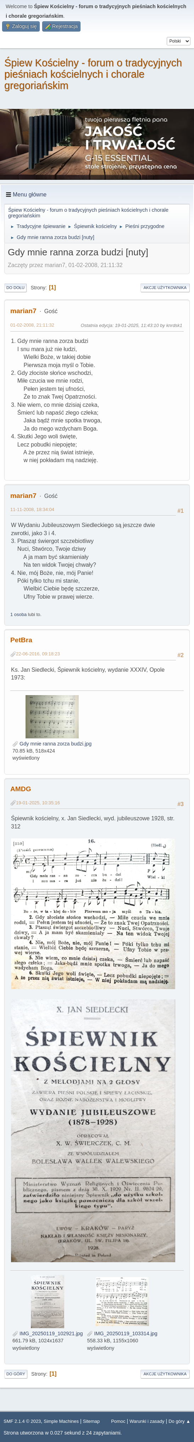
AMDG (20, 789)
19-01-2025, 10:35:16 (38, 802)
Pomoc (118, 1421)
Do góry (15, 1374)
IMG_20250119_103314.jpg (122, 1333)
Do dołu (15, 287)
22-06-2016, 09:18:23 (38, 653)
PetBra (21, 640)
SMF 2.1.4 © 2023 (22, 1421)
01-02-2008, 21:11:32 (32, 325)
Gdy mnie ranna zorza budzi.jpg (52, 744)
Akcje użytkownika (165, 287)
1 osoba (18, 614)
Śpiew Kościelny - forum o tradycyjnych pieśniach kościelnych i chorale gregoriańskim (93, 74)
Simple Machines (61, 1421)
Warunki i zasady (146, 1421)
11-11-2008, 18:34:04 (32, 509)
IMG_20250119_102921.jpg (47, 1333)
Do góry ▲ (179, 1421)
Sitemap (91, 1421)
